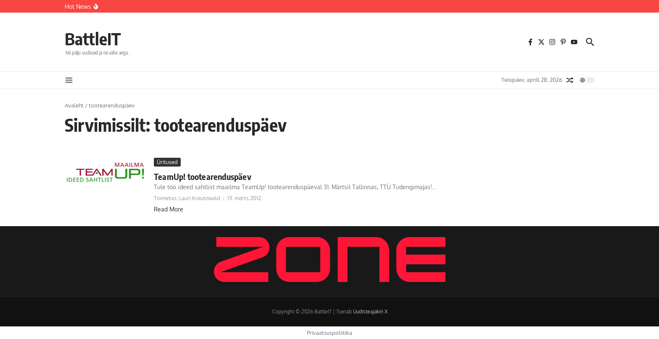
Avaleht (74, 105)
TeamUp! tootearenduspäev (202, 176)
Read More (168, 209)
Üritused (167, 162)
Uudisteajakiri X (370, 311)
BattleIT (93, 38)
